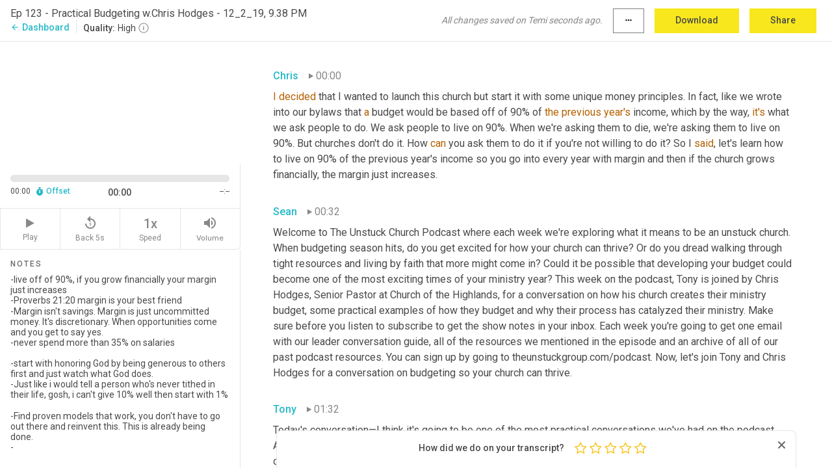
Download (696, 20)
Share (783, 20)
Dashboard (40, 27)
